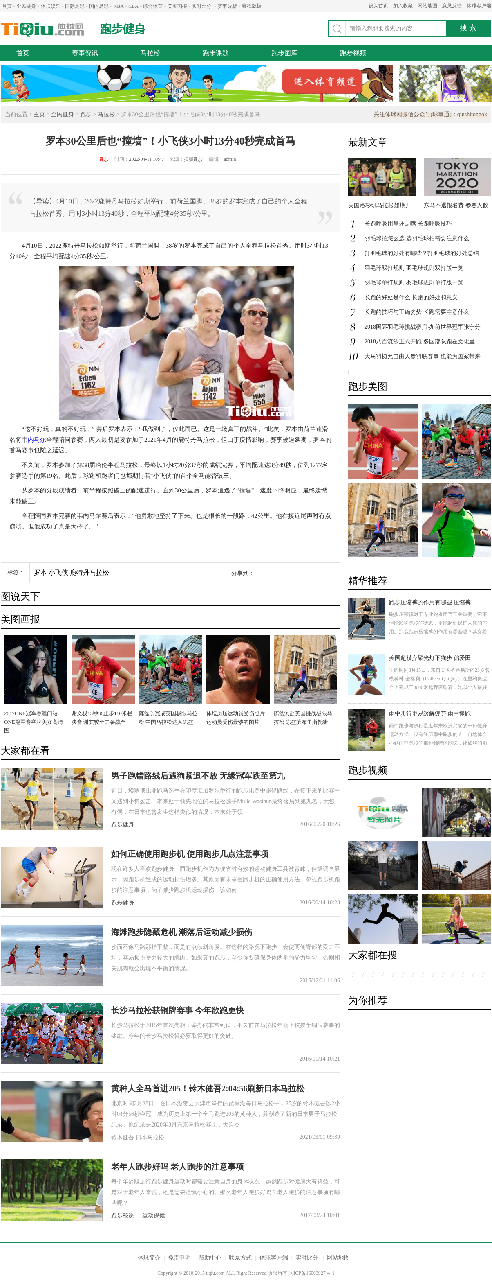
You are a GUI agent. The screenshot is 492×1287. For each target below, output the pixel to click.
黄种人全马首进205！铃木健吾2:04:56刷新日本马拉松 (207, 1088)
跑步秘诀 (122, 1215)
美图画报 (177, 6)
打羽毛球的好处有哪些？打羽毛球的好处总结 (422, 253)
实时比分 (201, 6)
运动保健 (153, 1215)
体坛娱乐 (50, 6)
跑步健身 (123, 28)
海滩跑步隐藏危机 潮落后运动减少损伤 (181, 932)
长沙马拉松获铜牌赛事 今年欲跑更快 (177, 1010)
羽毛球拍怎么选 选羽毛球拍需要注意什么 (417, 238)
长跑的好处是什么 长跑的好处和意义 (411, 297)
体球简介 (149, 1258)
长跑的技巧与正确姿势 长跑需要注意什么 (417, 312)
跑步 (86, 114)
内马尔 (37, 439)
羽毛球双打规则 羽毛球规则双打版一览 (414, 268)
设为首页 (378, 6)
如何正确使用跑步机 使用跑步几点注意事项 (189, 853)
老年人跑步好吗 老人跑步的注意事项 (177, 1166)
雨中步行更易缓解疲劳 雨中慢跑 (430, 714)
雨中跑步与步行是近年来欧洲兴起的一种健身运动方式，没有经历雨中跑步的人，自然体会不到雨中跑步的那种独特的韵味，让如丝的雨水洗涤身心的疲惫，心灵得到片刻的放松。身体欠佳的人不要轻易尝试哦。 (438, 743)
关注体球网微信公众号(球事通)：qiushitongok (430, 114)
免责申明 (179, 1258)
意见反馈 (452, 6)
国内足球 (99, 6)
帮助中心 (210, 1258)
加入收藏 (403, 6)
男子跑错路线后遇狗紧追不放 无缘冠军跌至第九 (198, 775)
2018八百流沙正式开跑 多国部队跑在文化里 (420, 342)
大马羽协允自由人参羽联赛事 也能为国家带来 (423, 356)
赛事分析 (227, 6)
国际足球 (75, 6)
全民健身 (26, 6)
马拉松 (150, 53)
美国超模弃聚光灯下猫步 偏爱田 (430, 658)
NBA (119, 6)
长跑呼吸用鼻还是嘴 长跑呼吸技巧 (408, 224)
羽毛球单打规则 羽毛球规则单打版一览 (414, 283)
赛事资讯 (85, 53)
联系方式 (240, 1258)
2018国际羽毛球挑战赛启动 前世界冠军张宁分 (423, 327)
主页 (39, 114)
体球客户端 (479, 6)
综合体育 (153, 6)
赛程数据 (252, 6)
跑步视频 (353, 53)
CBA (133, 6)
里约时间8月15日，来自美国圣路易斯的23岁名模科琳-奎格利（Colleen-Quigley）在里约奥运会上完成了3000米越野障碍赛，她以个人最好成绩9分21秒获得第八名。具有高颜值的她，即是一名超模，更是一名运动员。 (439, 687)
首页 (7, 6)
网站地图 (427, 6)
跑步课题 (216, 53)
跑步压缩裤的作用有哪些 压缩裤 (430, 602)
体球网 (43, 30)
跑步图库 (284, 53)
